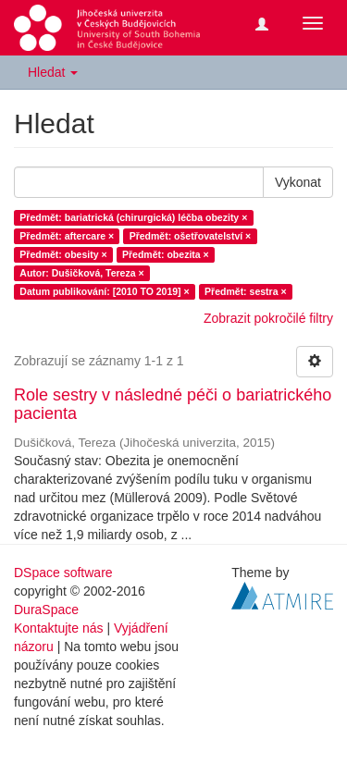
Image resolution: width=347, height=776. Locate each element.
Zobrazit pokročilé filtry (268, 318)
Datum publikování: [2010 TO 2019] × (104, 291)
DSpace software (63, 572)
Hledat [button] (53, 72)
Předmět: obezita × (165, 254)
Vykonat (298, 182)
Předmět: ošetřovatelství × (191, 235)
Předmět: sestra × (245, 291)
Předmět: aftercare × (66, 235)
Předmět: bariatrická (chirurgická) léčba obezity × (133, 217)
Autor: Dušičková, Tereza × (81, 272)
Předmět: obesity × (62, 254)
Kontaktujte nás (59, 628)
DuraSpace (46, 609)
